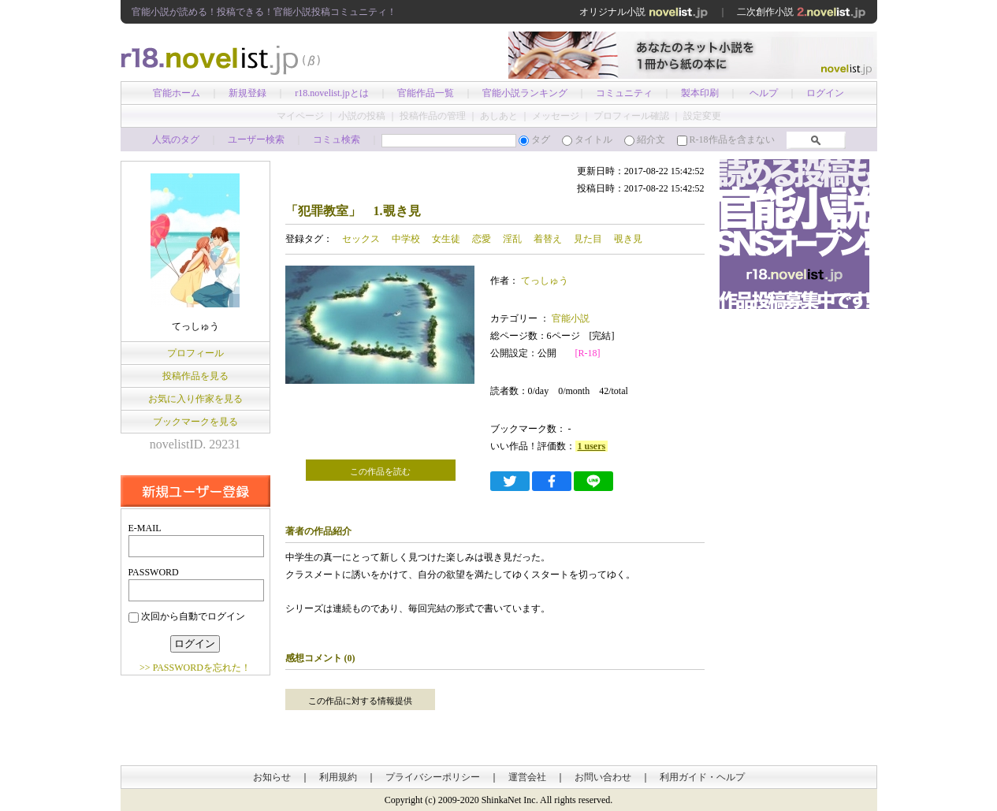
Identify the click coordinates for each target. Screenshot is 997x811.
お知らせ (272, 777)
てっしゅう (544, 280)
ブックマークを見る (195, 421)
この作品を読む (380, 471)
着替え (548, 238)
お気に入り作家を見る (195, 398)
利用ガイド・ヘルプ (702, 777)
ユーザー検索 (256, 139)
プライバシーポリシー (432, 777)
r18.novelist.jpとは (331, 93)
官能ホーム (176, 93)
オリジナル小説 (644, 11)
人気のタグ (175, 139)
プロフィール (195, 353)
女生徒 (446, 238)
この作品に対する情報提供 (360, 700)
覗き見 (628, 238)
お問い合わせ (603, 777)
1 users (592, 446)
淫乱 (512, 238)
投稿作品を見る (195, 375)
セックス (361, 238)
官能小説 (569, 318)
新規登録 (247, 93)
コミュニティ (624, 93)
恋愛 (481, 238)
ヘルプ (764, 93)
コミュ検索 (336, 139)
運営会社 (527, 777)
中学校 (406, 238)
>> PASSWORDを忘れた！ (195, 667)
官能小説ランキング (524, 93)
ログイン (825, 93)
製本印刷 (700, 93)
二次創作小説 (801, 11)
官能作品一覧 (425, 93)
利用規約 (338, 777)
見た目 (588, 238)
